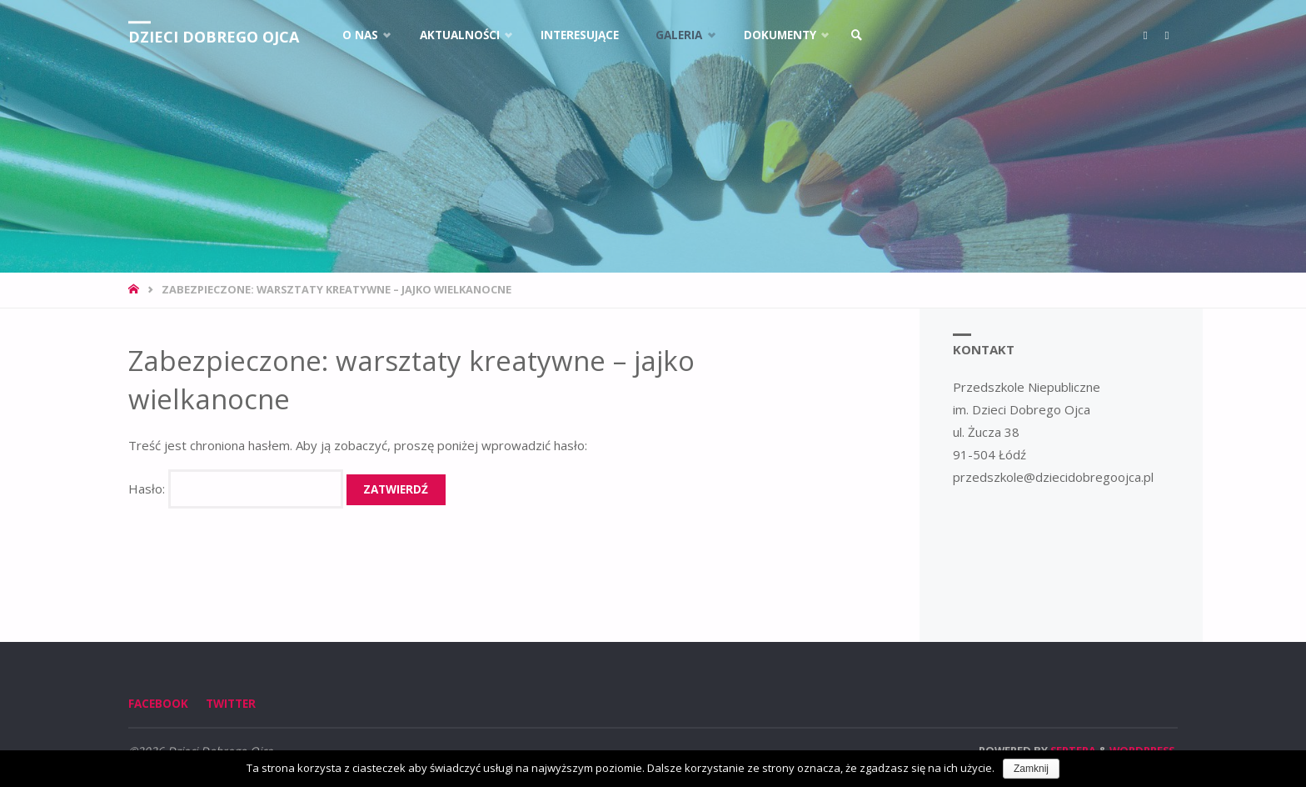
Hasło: (235, 488)
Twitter (231, 703)
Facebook (158, 703)
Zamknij (1031, 768)
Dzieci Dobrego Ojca (213, 37)
